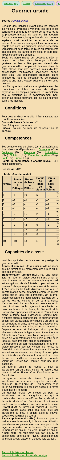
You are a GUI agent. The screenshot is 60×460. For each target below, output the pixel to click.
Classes (26, 3)
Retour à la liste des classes (17, 452)
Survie (18, 158)
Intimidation (51, 152)
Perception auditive (39, 155)
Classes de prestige (44, 3)
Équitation (7, 152)
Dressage (44, 149)
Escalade (29, 152)
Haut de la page (11, 3)
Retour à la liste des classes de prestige (24, 455)
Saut (4, 158)
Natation (15, 155)
